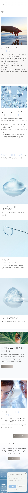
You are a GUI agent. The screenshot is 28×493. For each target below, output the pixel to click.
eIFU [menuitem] (2, 473)
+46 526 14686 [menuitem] (4, 481)
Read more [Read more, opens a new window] (10, 483)
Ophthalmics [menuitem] (3, 469)
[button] (17, 489)
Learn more (5, 358)
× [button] (25, 473)
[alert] (17, 482)
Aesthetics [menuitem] (3, 467)
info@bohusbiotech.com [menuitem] (6, 479)
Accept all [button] (12, 486)
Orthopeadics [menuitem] (4, 471)
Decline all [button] (21, 486)
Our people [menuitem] (17, 469)
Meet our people (19, 428)
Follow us (4, 487)
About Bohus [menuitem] (18, 467)
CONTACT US (12, 451)
